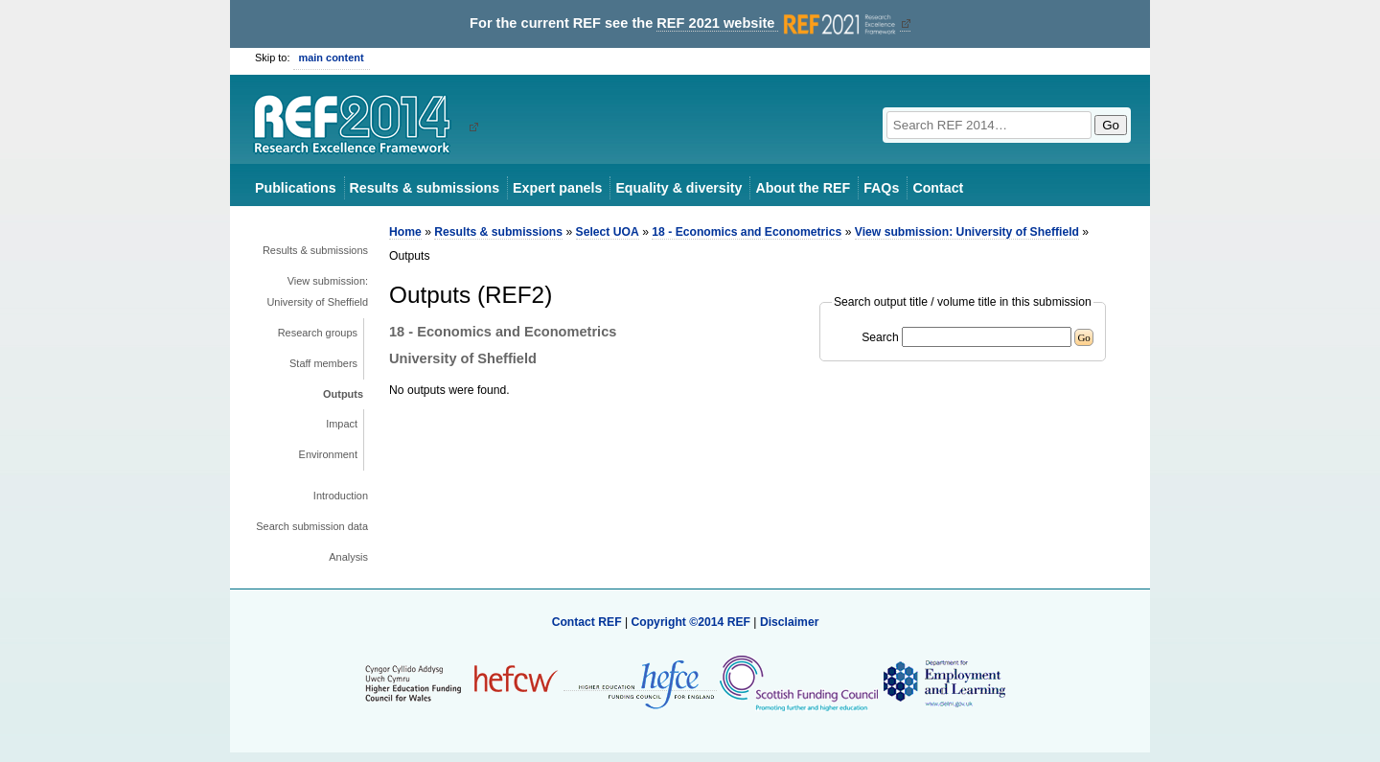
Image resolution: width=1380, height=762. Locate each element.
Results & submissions (424, 188)
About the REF (802, 188)
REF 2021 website (777, 23)
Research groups (317, 332)
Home (405, 232)
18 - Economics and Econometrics (746, 232)
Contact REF (587, 622)
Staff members (323, 363)
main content (331, 57)
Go (1110, 125)
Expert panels (557, 188)
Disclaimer (789, 622)
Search (880, 337)
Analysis (348, 557)
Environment (328, 454)
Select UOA (607, 232)
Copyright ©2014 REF (692, 622)
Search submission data (312, 526)
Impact (341, 423)
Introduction (340, 495)
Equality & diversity (678, 188)
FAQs (881, 188)
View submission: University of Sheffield (317, 291)
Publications (295, 188)
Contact (937, 188)
